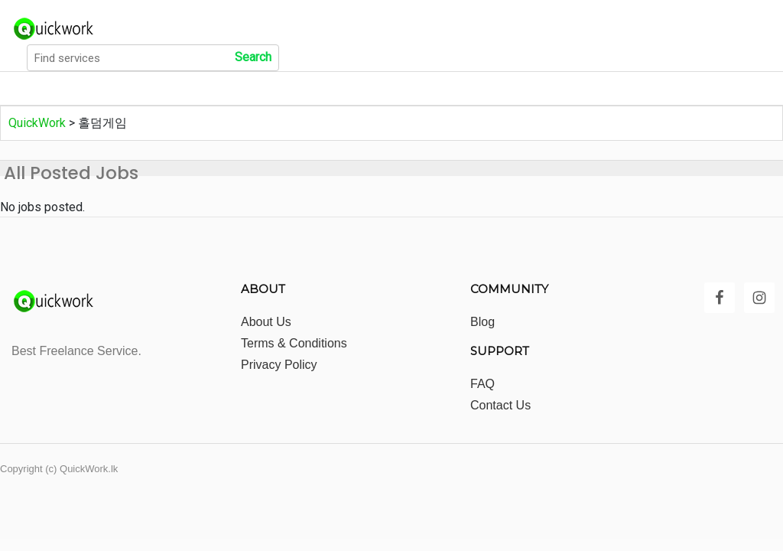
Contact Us (500, 405)
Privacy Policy (279, 364)
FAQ (482, 383)
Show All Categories (210, 89)
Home (33, 89)
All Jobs (103, 89)
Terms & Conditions (294, 343)
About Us (266, 321)
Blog (482, 321)
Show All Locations (344, 89)
